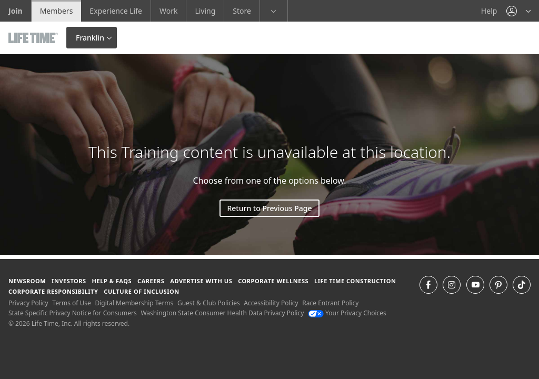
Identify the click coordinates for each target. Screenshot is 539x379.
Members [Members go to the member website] (56, 11)
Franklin (90, 38)
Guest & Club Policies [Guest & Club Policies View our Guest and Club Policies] (208, 302)
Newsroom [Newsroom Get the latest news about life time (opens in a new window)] (27, 281)
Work (168, 11)
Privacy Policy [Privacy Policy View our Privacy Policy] (28, 302)
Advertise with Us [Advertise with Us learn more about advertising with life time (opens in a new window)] (201, 281)
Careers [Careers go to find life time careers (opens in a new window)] (150, 281)
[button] (518, 11)
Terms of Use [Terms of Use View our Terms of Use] (71, 302)
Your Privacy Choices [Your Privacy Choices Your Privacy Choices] (347, 312)
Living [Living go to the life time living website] (205, 11)
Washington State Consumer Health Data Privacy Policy (222, 312)
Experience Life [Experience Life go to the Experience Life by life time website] (115, 11)
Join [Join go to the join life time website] (15, 11)
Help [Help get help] (489, 11)
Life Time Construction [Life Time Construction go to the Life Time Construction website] (355, 281)
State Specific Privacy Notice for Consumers (72, 312)
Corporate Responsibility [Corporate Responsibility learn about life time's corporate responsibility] (53, 291)
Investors (69, 281)
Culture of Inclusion (141, 291)
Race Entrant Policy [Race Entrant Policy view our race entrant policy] (330, 302)
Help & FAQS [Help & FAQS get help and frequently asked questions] (112, 281)
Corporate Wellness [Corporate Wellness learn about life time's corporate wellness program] (273, 281)
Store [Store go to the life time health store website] (242, 11)
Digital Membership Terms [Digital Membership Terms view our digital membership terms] (134, 302)
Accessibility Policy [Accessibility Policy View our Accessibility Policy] (271, 302)
